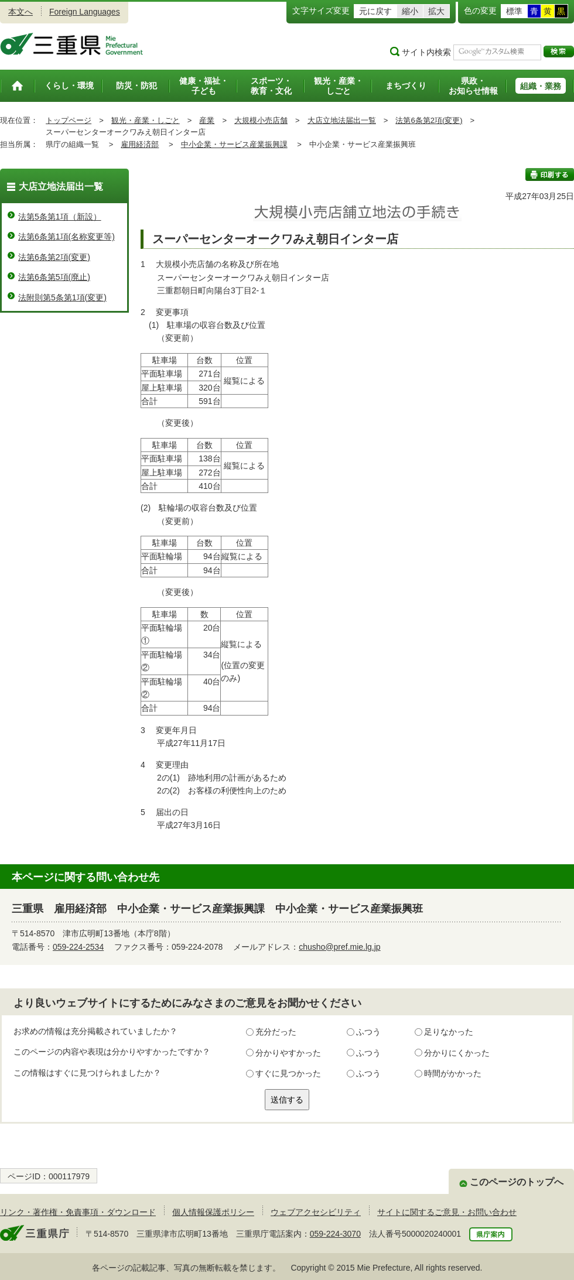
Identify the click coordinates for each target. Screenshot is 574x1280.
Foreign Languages (84, 11)
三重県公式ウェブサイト (72, 44)
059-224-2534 (78, 947)
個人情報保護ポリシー (213, 1212)
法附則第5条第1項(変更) (62, 297)
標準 (514, 11)
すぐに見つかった (288, 1073)
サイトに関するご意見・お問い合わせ (447, 1212)
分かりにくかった (457, 1052)
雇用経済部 (140, 144)
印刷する (549, 174)
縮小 (410, 11)
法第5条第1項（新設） (59, 216)
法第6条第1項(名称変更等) (66, 236)
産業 (206, 120)
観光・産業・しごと (145, 120)
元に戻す (375, 11)
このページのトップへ (516, 1182)
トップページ (68, 120)
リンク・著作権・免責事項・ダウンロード (78, 1212)
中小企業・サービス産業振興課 (234, 144)
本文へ (20, 11)
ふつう (368, 1031)
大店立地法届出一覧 (342, 120)
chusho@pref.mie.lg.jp (340, 947)
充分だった (275, 1031)
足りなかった (448, 1031)
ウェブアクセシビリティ (316, 1212)
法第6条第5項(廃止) (54, 277)
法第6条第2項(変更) (428, 120)
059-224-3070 (335, 1233)
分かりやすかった (288, 1052)
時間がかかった (452, 1073)
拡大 (436, 11)
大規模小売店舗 (261, 120)
